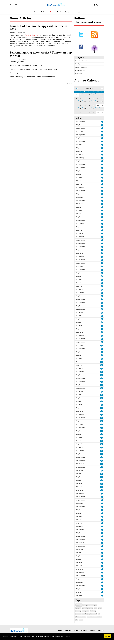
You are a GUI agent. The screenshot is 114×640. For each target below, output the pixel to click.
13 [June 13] (102, 98)
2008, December (80, 496)
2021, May (78, 181)
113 (101, 371)
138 (101, 411)
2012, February (80, 371)
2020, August (79, 204)
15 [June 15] (80, 102)
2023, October (80, 131)
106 (101, 378)
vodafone (78, 614)
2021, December (80, 164)
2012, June (79, 358)
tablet (88, 617)
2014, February (80, 292)
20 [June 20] (102, 102)
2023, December (80, 125)
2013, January (80, 335)
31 (101, 273)
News (52, 12)
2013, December (80, 299)
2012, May (78, 362)
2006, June (79, 595)
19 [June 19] (98, 102)
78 (101, 292)
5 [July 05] (76, 112)
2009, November (80, 460)
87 (101, 342)
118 (101, 417)
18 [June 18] (93, 102)
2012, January (80, 375)
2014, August (79, 273)
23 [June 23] (85, 105)
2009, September (80, 467)
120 (101, 398)
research (78, 608)
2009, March (79, 487)
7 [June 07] (76, 98)
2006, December (80, 575)
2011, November (80, 381)
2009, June (79, 477)
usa (85, 617)
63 (101, 289)
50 (101, 279)
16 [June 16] (85, 102)
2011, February (80, 411)
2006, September (80, 585)
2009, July (78, 473)
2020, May (78, 213)
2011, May (78, 401)
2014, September (80, 269)
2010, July (78, 434)
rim (77, 620)
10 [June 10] (89, 98)
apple (95, 605)
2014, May (78, 283)
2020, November (80, 194)
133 (101, 362)
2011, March (79, 408)
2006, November (80, 579)
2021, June (79, 177)
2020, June (79, 210)
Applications (78, 73)
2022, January (80, 161)
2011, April (79, 404)
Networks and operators (81, 67)
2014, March (79, 289)
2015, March (79, 250)
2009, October (80, 464)
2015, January (80, 256)
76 (101, 309)
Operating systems (80, 70)
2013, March (79, 329)
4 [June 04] (93, 95)
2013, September (80, 309)
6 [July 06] (80, 112)
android (84, 608)
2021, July (78, 174)
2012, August (79, 352)
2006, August (79, 589)
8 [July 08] (89, 112)
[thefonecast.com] (56, 5)
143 (101, 454)
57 (101, 312)
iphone (80, 617)
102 (101, 345)
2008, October (80, 503)
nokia (95, 608)
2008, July (78, 513)
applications (89, 605)
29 (101, 493)
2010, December (80, 417)
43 (101, 276)
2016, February (80, 233)
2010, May (78, 441)
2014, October (80, 266)
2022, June (79, 144)
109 (101, 381)
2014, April (79, 286)
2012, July (78, 355)
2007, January (80, 572)
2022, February (80, 158)
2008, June (79, 516)
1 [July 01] (89, 109)
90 (101, 391)
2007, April (79, 562)
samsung (78, 611)
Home (36, 12)
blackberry (93, 611)
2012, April (79, 365)
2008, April (79, 523)
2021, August (79, 171)
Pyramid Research (32, 35)
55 (101, 286)
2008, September (80, 506)
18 (101, 253)
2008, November (80, 500)
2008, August (79, 510)
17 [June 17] (89, 102)
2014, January (80, 296)
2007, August (79, 549)
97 (101, 332)
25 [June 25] (93, 105)
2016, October (80, 223)
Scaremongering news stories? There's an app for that (41, 54)
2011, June (79, 398)
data (100, 617)
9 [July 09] (93, 112)
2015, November (80, 243)
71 (101, 306)
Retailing (77, 64)
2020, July (78, 207)
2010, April (79, 444)
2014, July (78, 276)
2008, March (79, 526)
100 (101, 365)
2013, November (80, 302)
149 (101, 464)
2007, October (80, 542)
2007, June (79, 556)
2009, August (79, 470)
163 (101, 487)
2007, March (79, 565)
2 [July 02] (93, 109)
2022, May (78, 148)
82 (101, 404)
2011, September (80, 388)
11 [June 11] (93, 98)
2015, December (80, 240)
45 (101, 263)
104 (101, 447)
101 (101, 408)
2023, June (79, 138)
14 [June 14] (76, 102)
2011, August (79, 391)
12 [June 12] (98, 98)
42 (101, 269)
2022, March (79, 154)
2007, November (80, 539)
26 (101, 256)
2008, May (78, 519)
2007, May (78, 559)
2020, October (80, 197)
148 (101, 467)
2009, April (79, 483)
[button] (14, 5)
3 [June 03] (89, 95)
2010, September (80, 427)
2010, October (80, 424)
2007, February (80, 569)
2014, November (80, 263)
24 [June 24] (89, 105)
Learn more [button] (65, 636)
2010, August (79, 431)
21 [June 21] (76, 105)
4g (76, 617)
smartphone (85, 611)
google (100, 608)
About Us (76, 12)
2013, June (79, 319)
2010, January (80, 454)
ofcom (80, 620)
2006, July (78, 592)
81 (101, 338)
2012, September (80, 348)
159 (101, 473)
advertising (94, 617)
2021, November (80, 167)
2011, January (80, 414)
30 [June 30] (85, 109)
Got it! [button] (107, 636)
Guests (68, 12)
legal (89, 614)
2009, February (80, 490)
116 (101, 414)
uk (83, 605)
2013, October (80, 306)
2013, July (78, 315)
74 (101, 325)
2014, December (80, 259)
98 (101, 348)
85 (101, 296)
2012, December (80, 338)
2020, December (80, 190)
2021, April (79, 184)
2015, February (80, 253)
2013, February (80, 332)
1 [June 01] (80, 95)
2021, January (80, 187)
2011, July (78, 394)
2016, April (79, 230)
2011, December (80, 378)
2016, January (80, 236)
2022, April (79, 151)
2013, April (79, 325)
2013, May (78, 322)
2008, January (80, 533)
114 (101, 441)
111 (101, 431)
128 (101, 437)
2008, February (80, 529)
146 (101, 460)
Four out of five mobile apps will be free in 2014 (38, 27)
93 (101, 470)
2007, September (80, 546)
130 (101, 385)
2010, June (79, 437)
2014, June (79, 279)
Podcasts (44, 12)
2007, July (78, 552)
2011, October (80, 385)
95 (101, 335)
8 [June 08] (80, 98)
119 (101, 388)
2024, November (80, 121)
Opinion (60, 12)
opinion (78, 605)
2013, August (79, 312)
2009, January (80, 493)
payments (90, 608)
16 (101, 250)
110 (101, 368)
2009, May (78, 480)
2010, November (80, 421)
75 (101, 315)
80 (101, 358)
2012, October (80, 345)
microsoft (94, 614)
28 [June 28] (76, 109)
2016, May (78, 227)
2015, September (80, 246)
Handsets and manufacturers (83, 61)
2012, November (80, 342)
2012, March (79, 368)
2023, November (80, 128)
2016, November (80, 220)
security (84, 614)
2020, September (80, 200)
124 (101, 394)
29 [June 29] (80, 109)
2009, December (80, 457)
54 (101, 266)
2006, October (80, 582)
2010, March (79, 447)
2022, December (80, 141)
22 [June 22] (80, 105)
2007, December (80, 536)
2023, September (80, 134)
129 (101, 375)
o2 (99, 614)
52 (101, 283)
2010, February (80, 450)
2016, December (80, 217)
